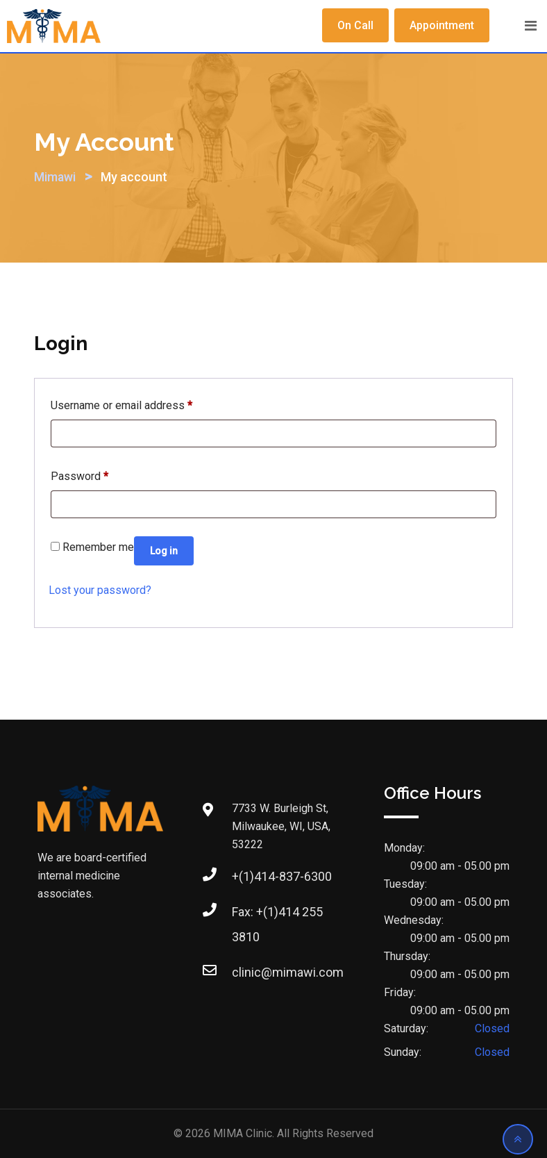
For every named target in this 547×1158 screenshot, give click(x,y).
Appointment (442, 25)
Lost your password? (100, 590)
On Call (355, 25)
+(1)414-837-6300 (282, 876)
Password (79, 474)
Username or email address (121, 403)
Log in (164, 550)
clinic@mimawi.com (288, 972)
